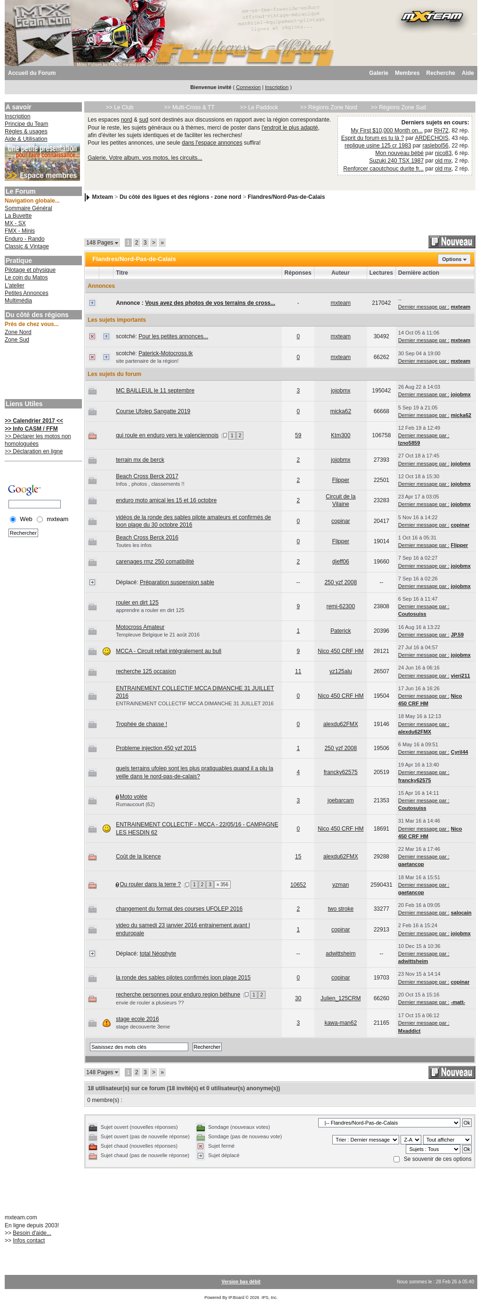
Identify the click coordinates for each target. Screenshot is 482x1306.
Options (452, 259)
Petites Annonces (26, 293)
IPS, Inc (269, 1297)
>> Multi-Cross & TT (189, 107)
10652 (298, 885)
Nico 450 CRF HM (340, 651)
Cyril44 (459, 752)
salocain (461, 912)
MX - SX (15, 223)
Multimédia (18, 300)
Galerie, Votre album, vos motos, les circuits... (145, 158)
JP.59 (457, 634)
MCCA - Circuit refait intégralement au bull (168, 651)
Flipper (340, 480)
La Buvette (18, 215)
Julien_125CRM (341, 998)
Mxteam (102, 197)
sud (143, 119)
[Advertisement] (42, 372)
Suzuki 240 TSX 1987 (396, 160)
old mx (443, 160)
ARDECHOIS (431, 138)
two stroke (340, 909)
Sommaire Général (28, 208)
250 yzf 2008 (340, 582)
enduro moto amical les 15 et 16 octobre (166, 500)
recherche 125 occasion (146, 671)
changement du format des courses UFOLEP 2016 (179, 909)
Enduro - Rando (25, 239)
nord (126, 119)
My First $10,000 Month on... (387, 130)
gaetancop (411, 864)
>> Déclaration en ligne (34, 451)
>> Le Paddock (259, 107)
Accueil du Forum (32, 73)
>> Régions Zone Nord (328, 107)
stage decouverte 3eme (143, 1026)
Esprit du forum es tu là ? (372, 138)
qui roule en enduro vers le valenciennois (167, 435)
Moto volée (133, 796)
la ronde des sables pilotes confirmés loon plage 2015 (183, 977)
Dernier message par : (424, 307)
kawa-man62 (340, 1023)
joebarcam (341, 800)
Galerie (378, 73)
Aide (468, 73)
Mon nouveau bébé (399, 153)
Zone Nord (18, 332)
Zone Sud (17, 339)
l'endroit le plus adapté (290, 127)
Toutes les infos (134, 545)
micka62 (340, 411)
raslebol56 (435, 145)
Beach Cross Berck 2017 (147, 476)
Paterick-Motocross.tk (165, 353)
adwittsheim (340, 953)
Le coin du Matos (26, 277)
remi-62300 (340, 606)
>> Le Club (120, 107)
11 (298, 671)
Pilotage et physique (30, 270)
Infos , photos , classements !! (150, 484)
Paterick (340, 631)
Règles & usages (26, 131)
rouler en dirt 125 (137, 602)
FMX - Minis (20, 231)
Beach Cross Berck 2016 (147, 537)
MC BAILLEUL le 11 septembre (155, 390)
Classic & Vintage (27, 246)
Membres (407, 73)
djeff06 (340, 561)
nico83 (443, 153)
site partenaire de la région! (147, 361)
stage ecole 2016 (137, 1019)
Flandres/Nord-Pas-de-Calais (286, 197)
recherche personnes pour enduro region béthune (178, 994)
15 (298, 856)
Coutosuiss (412, 614)
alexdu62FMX (340, 724)
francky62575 (341, 772)
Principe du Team (26, 124)
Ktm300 (340, 435)
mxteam (340, 303)
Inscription (277, 87)
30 (298, 998)
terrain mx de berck (140, 460)
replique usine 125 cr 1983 (378, 145)
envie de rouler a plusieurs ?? (150, 1002)
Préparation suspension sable (177, 582)
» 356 (222, 884)
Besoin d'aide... (32, 1233)
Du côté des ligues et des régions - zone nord (180, 197)
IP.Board (236, 1297)
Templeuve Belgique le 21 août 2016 (158, 634)
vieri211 (460, 675)
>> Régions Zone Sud (398, 107)
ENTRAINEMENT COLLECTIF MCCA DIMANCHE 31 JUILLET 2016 (194, 703)
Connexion (248, 87)
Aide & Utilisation (26, 139)
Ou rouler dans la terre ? (150, 884)
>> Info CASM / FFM (31, 428)
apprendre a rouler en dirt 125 (150, 610)
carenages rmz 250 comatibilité (155, 561)
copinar (340, 521)
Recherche (440, 73)
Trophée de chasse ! (141, 724)
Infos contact (29, 1240)
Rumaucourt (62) (135, 804)
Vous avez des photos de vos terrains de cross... (210, 303)
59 (298, 435)
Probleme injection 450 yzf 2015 (156, 748)
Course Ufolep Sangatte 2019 (153, 411)
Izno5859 (409, 443)
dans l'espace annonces (212, 142)
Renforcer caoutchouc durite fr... (383, 168)
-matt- (458, 1002)
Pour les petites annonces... (173, 336)
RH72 (441, 130)
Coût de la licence (138, 856)
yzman (340, 885)
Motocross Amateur (140, 627)
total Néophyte (158, 953)
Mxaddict (409, 1031)
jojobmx (340, 390)
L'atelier (14, 285)
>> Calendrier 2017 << (34, 420)
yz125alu (340, 671)
